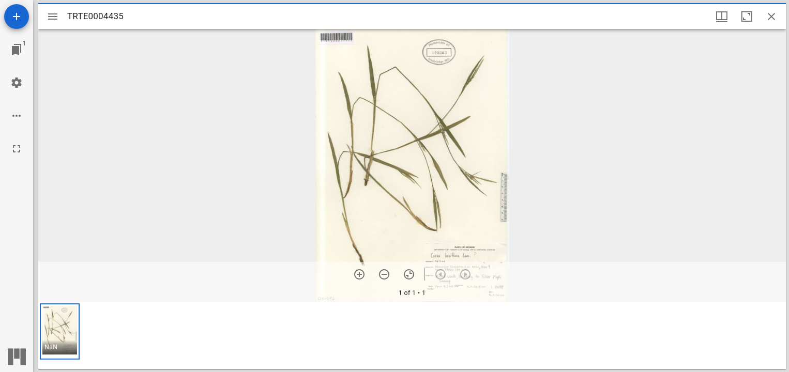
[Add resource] (16, 16)
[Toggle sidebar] (52, 16)
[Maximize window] (746, 16)
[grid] (412, 335)
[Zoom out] (384, 274)
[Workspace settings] (16, 82)
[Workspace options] (16, 115)
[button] (59, 331)
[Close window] (771, 16)
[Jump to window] (16, 49)
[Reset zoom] (409, 274)
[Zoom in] (359, 274)
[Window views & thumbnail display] (721, 16)
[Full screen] (16, 148)
